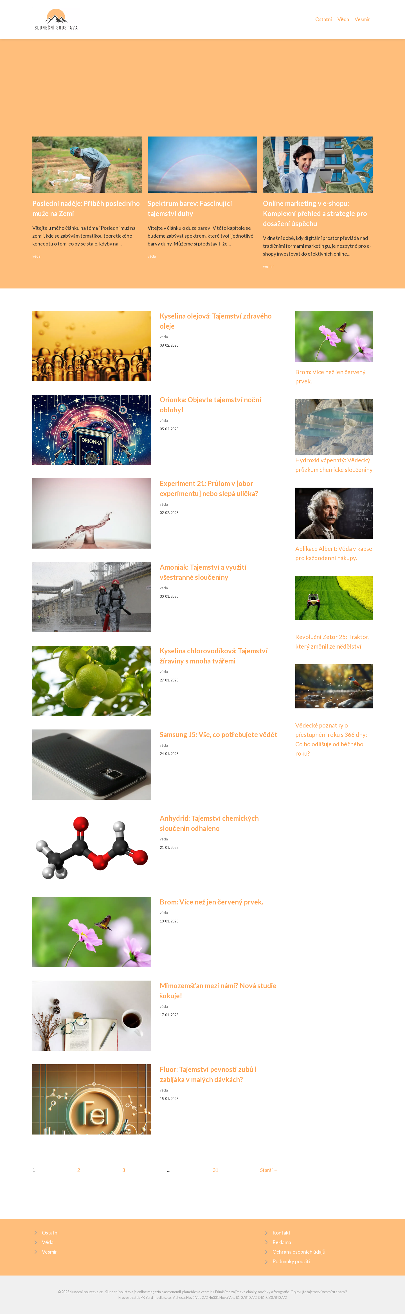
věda (36, 256)
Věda (343, 19)
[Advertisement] (202, 94)
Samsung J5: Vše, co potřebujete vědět (218, 734)
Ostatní (323, 19)
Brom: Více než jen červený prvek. (211, 902)
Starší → (269, 1170)
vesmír (268, 266)
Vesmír (362, 19)
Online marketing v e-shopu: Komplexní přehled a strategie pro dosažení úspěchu (315, 213)
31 (215, 1170)
